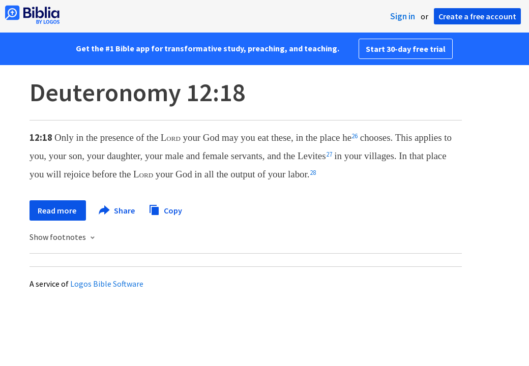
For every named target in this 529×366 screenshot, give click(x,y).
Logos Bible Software (106, 284)
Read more (58, 210)
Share (117, 210)
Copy (165, 209)
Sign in (402, 16)
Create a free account (477, 16)
